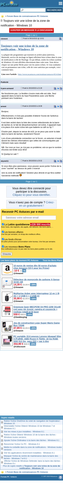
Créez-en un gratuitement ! (36, 204)
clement (4, 39)
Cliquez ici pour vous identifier (31, 194)
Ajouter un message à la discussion (31, 30)
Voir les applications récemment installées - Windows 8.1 (29, 453)
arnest (3, 106)
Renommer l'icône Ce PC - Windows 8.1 (22, 444)
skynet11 (5, 161)
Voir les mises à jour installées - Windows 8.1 (24, 431)
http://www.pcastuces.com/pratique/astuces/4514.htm (39, 74)
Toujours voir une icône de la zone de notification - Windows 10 (24, 47)
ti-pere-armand (7, 88)
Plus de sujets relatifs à (31, 467)
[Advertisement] (31, 384)
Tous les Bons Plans (52, 260)
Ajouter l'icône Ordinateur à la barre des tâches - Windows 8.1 (31, 440)
